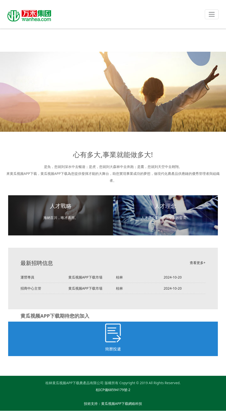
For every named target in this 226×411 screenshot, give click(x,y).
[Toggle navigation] (212, 14)
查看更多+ (198, 262)
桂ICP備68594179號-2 (113, 389)
